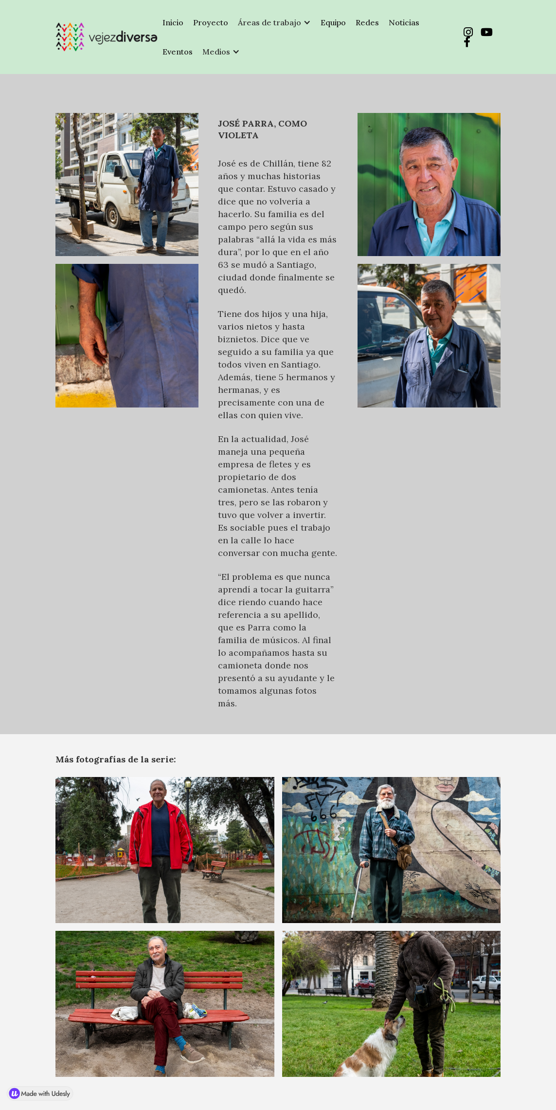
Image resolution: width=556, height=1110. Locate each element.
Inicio (172, 22)
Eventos (177, 51)
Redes (367, 22)
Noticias (404, 22)
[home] (106, 37)
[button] (274, 22)
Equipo (333, 22)
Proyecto (210, 22)
